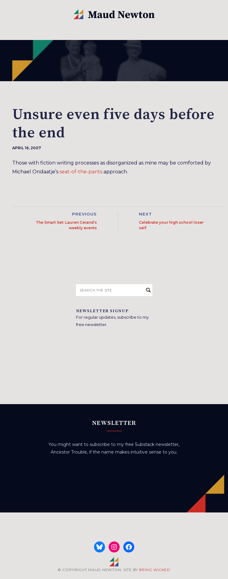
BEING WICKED (154, 569)
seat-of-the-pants (81, 172)
